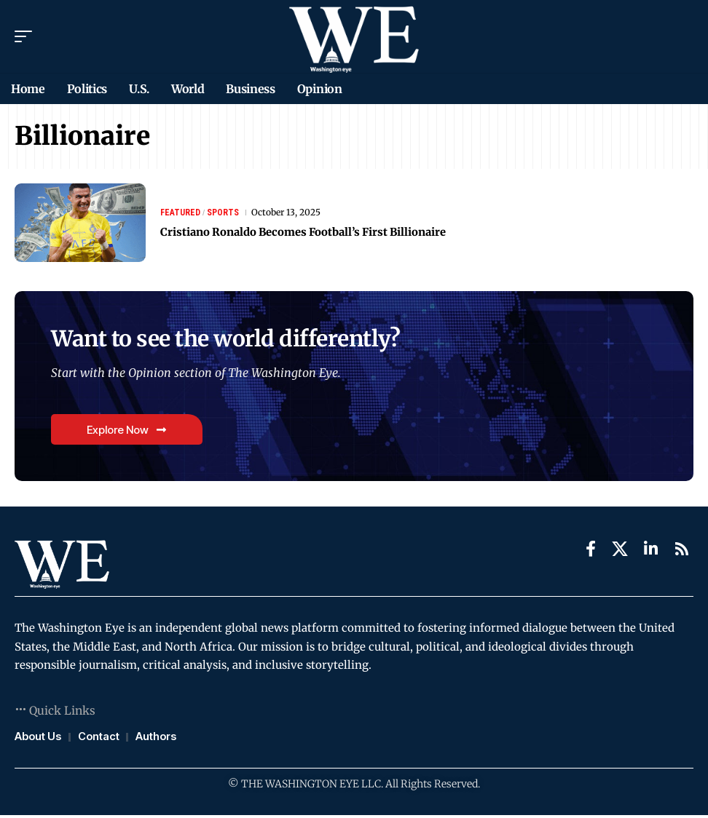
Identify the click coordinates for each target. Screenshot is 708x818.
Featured (180, 212)
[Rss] (681, 551)
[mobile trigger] (27, 36)
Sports (223, 212)
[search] (682, 36)
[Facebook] (590, 551)
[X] (620, 551)
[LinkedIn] (650, 551)
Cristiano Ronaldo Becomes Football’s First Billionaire (327, 231)
